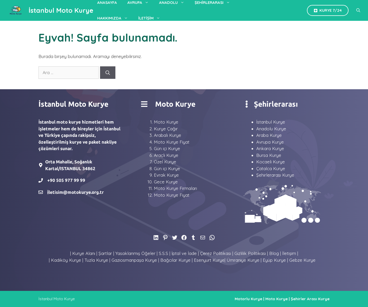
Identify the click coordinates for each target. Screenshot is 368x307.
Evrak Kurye (166, 175)
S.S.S (163, 253)
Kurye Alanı (83, 253)
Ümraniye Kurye (243, 260)
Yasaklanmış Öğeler (135, 253)
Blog (274, 253)
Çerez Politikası (215, 253)
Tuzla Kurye (96, 260)
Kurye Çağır (166, 128)
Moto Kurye (166, 122)
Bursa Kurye (268, 155)
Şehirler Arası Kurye (310, 298)
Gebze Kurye (302, 260)
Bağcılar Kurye (175, 260)
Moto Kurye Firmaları (175, 188)
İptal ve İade (184, 253)
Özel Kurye (165, 161)
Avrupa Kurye (270, 142)
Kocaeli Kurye (270, 161)
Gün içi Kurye (167, 148)
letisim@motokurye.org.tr (76, 192)
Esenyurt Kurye (209, 260)
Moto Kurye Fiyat (171, 142)
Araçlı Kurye (166, 155)
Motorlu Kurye (248, 298)
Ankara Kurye (270, 148)
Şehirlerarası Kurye (275, 175)
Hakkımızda (115, 18)
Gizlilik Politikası (250, 253)
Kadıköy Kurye (66, 260)
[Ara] (107, 72)
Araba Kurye (269, 135)
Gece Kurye (166, 181)
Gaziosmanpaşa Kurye (134, 260)
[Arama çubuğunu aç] (358, 10)
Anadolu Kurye (271, 128)
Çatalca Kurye (270, 168)
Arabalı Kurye (167, 135)
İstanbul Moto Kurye (61, 10)
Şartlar (105, 253)
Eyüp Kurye (274, 260)
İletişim (151, 18)
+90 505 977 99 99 (66, 180)
